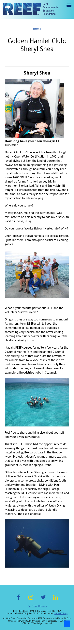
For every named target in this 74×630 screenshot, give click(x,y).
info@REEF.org (60, 613)
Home (37, 29)
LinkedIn (55, 599)
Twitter (43, 599)
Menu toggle (68, 8)
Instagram (30, 599)
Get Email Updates (37, 606)
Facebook (18, 599)
